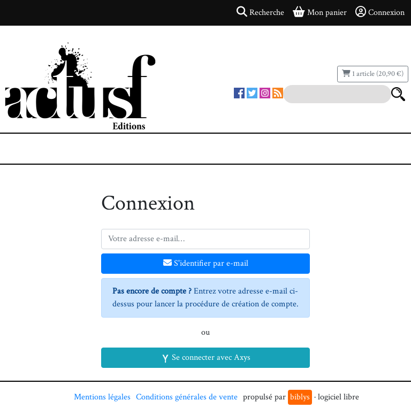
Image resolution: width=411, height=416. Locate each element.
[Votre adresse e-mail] (205, 239)
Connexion (380, 12)
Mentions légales (102, 397)
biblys (300, 397)
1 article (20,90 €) (373, 74)
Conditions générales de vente (187, 397)
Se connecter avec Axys (205, 357)
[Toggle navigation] (41, 148)
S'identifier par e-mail (205, 263)
